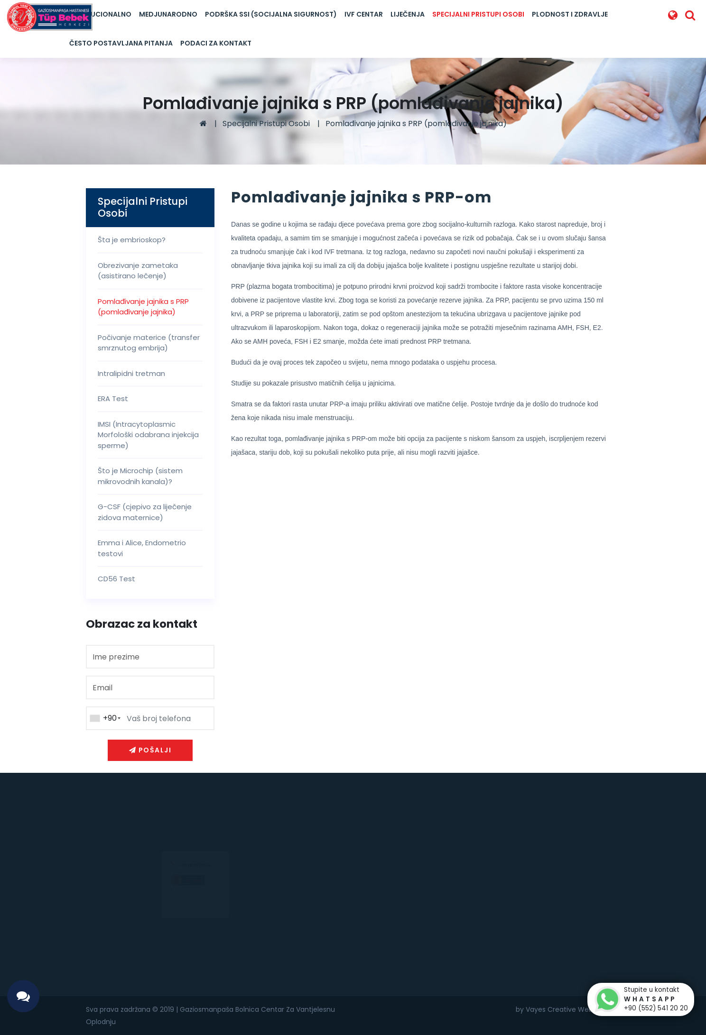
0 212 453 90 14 (171, 910)
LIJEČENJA (407, 14)
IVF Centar (363, 14)
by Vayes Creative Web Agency (568, 1009)
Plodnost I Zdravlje (570, 14)
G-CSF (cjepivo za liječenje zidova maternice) (145, 512)
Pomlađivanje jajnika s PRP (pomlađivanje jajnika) (416, 123)
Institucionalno (100, 14)
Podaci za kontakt (215, 43)
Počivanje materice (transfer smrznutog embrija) (149, 342)
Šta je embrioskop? (132, 240)
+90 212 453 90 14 (195, 841)
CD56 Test (116, 579)
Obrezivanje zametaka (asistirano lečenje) (138, 270)
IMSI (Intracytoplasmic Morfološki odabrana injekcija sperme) (148, 434)
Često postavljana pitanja (121, 43)
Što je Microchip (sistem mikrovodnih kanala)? (140, 476)
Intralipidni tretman (131, 373)
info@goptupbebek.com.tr (184, 918)
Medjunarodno (168, 14)
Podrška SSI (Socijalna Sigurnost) (271, 14)
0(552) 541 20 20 (174, 902)
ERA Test (113, 398)
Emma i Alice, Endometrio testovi (142, 548)
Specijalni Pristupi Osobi (478, 14)
